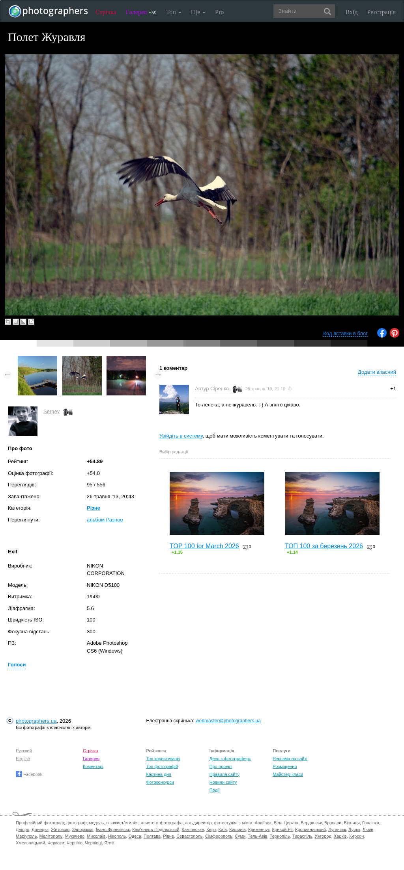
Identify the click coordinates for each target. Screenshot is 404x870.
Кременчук (258, 829)
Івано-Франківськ (113, 829)
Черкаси (55, 842)
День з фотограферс (230, 758)
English (23, 758)
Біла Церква (286, 822)
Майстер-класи (288, 774)
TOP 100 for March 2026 (204, 546)
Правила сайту (224, 774)
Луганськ (337, 829)
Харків (340, 836)
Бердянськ (311, 822)
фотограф (76, 822)
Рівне (168, 836)
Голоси (17, 665)
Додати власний (377, 372)
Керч (211, 829)
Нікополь (117, 836)
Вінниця (352, 822)
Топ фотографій (162, 766)
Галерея (141, 12)
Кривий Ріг (282, 829)
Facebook (29, 774)
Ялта (109, 842)
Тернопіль (280, 836)
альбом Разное (105, 520)
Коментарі (93, 766)
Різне (93, 508)
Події (214, 790)
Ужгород (323, 836)
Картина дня (158, 774)
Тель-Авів (257, 836)
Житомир (60, 829)
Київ (222, 829)
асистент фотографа (162, 822)
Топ (173, 12)
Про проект (220, 766)
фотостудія (225, 822)
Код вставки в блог (345, 333)
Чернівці (93, 842)
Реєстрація (381, 12)
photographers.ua (36, 721)
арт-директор (198, 822)
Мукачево (74, 836)
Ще (198, 12)
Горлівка (370, 822)
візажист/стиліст (122, 822)
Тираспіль (302, 836)
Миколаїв (96, 836)
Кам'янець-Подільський (155, 829)
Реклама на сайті (290, 758)
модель (96, 822)
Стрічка (105, 12)
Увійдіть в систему (181, 436)
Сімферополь (218, 836)
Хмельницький (30, 842)
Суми (240, 836)
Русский (24, 750)
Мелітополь (51, 836)
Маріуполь (26, 836)
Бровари (333, 822)
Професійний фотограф (40, 822)
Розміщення (285, 766)
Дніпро (22, 829)
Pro (219, 12)
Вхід (352, 12)
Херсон (356, 836)
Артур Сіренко (212, 388)
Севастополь (189, 836)
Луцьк (354, 829)
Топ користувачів (163, 758)
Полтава (152, 836)
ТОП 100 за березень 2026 (324, 546)
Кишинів (237, 829)
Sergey (51, 411)
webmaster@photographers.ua (228, 720)
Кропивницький (310, 829)
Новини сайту (223, 782)
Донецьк (40, 829)
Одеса (134, 836)
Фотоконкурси (160, 782)
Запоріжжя (82, 829)
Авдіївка (263, 822)
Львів (368, 829)
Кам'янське (193, 829)
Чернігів (74, 842)
